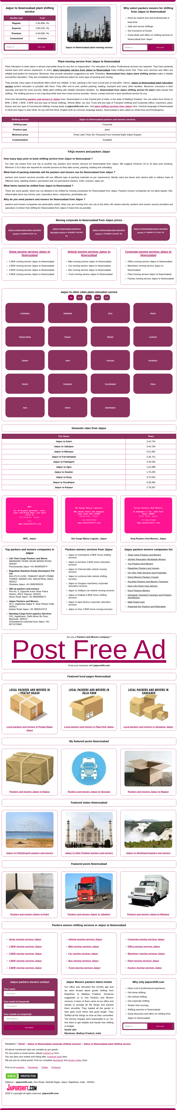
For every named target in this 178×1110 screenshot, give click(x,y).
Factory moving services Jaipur (145, 967)
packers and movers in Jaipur (44, 99)
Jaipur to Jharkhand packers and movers (148, 853)
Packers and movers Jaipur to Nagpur (148, 791)
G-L (88, 298)
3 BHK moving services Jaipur (25, 960)
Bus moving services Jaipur (83, 960)
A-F (79, 298)
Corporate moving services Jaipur (146, 939)
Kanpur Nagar (25, 337)
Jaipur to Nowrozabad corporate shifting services (54, 1043)
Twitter (44, 1067)
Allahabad (67, 313)
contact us (48, 1053)
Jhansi (153, 313)
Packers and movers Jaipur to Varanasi (89, 791)
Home (21, 1043)
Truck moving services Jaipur (84, 967)
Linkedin (20, 1067)
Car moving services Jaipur (83, 953)
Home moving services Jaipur (25, 939)
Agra (25, 408)
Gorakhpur (153, 360)
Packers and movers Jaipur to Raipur (30, 791)
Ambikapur (25, 313)
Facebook (33, 1067)
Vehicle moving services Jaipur (85, 939)
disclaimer (58, 1060)
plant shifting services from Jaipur (113, 106)
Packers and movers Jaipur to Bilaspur (148, 914)
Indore (67, 408)
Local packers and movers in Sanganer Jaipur (148, 727)
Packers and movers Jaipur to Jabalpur (89, 914)
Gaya (67, 360)
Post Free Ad (89, 649)
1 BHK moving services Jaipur (25, 946)
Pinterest (55, 1067)
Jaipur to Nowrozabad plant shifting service (107, 1043)
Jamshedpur (110, 408)
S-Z (106, 298)
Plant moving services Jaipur (143, 960)
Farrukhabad (110, 384)
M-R (97, 298)
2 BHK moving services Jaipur (25, 953)
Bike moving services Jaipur (83, 946)
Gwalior (25, 360)
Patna (153, 384)
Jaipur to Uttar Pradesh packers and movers (89, 853)
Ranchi (25, 384)
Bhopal (110, 337)
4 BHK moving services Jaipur (25, 967)
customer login (54, 1056)
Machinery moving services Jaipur (146, 953)
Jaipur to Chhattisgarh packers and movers (29, 853)
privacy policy (75, 1060)
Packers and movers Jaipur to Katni (29, 914)
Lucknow (153, 337)
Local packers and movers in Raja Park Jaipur (89, 727)
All (71, 298)
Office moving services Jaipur (144, 946)
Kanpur (67, 337)
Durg (110, 313)
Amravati (110, 360)
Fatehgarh (67, 384)
